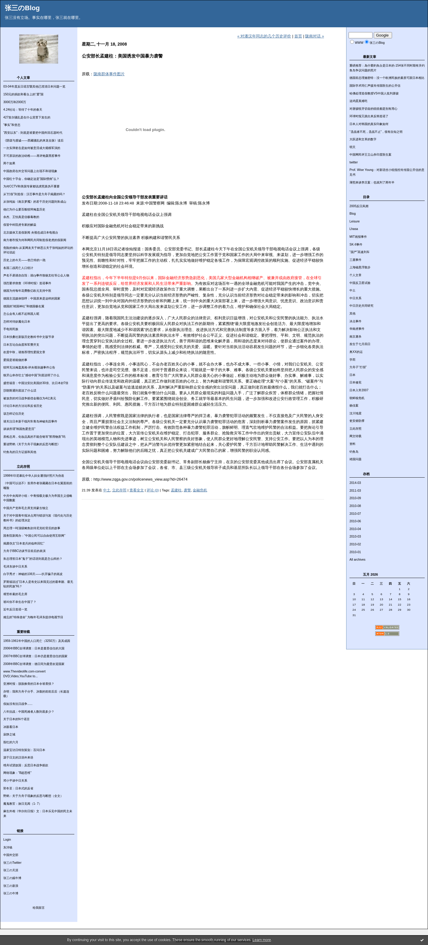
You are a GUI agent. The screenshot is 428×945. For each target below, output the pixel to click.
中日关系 (355, 298)
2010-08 (355, 506)
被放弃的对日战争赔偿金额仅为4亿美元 (29, 398)
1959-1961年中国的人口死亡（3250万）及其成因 (36, 640)
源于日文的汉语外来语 (18, 757)
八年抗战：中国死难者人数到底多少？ (28, 711)
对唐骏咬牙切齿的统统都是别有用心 (373, 108)
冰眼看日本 (10, 727)
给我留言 (39, 907)
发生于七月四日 (359, 344)
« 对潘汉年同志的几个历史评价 (264, 36)
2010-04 (355, 529)
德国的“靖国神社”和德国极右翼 (23, 306)
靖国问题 (355, 459)
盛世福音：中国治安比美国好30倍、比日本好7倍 (35, 383)
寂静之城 (9, 734)
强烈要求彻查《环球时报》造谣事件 (27, 283)
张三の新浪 (10, 885)
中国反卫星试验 (359, 283)
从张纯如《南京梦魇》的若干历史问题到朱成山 (34, 201)
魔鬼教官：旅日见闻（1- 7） (22, 803)
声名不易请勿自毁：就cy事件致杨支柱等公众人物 (36, 275)
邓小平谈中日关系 (15, 780)
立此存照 (355, 428)
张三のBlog (22, 8)
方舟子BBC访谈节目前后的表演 (24, 551)
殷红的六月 (10, 742)
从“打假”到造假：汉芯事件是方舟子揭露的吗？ (34, 194)
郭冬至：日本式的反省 (18, 788)
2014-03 (355, 482)
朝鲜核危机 (356, 398)
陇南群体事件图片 (109, 74)
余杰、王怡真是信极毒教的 (21, 217)
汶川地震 (355, 413)
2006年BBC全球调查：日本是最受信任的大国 (33, 648)
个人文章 (355, 275)
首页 (298, 36)
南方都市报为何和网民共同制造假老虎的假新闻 (34, 240)
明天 (352, 147)
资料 (352, 444)
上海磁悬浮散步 (359, 267)
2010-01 (355, 552)
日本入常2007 (358, 390)
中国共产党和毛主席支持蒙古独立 (25, 508)
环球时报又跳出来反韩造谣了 (368, 116)
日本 (352, 375)
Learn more (262, 940)
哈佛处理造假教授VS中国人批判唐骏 (374, 93)
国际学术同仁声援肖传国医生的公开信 (374, 85)
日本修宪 (355, 382)
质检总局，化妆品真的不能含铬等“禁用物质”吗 (34, 436)
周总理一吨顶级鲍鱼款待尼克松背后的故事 (31, 528)
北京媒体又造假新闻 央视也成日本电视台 (30, 232)
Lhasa (353, 229)
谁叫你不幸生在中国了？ (19, 602)
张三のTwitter (12, 862)
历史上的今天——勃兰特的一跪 (24, 260)
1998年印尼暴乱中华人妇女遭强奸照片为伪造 (33, 475)
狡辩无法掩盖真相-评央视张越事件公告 (29, 367)
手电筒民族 (10, 329)
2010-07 (355, 513)
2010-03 (355, 536)
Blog (352, 213)
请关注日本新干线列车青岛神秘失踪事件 (30, 421)
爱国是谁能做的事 (15, 360)
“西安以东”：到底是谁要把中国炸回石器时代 (32, 132)
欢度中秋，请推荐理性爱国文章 (24, 352)
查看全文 (136, 490)
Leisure (354, 221)
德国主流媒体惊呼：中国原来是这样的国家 (31, 298)
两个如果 (9, 163)
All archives (357, 559)
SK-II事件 (355, 244)
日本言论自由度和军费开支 (21, 344)
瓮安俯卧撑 (356, 420)
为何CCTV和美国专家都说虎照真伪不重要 (31, 186)
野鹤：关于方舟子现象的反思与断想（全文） (33, 795)
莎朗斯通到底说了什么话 (19, 390)
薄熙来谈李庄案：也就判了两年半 (371, 182)
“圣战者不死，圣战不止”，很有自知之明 (376, 131)
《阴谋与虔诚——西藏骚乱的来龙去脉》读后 (33, 140)
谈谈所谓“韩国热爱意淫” (19, 429)
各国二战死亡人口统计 (18, 268)
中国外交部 (10, 855)
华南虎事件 (356, 328)
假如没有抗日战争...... (17, 703)
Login (7, 839)
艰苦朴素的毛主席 (15, 594)
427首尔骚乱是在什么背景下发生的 (26, 117)
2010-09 (355, 498)
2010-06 (355, 521)
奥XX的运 (356, 351)
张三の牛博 (10, 893)
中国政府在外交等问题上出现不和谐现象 (30, 171)
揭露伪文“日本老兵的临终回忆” (23, 543)
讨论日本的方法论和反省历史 (22, 405)
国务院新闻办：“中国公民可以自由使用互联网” (34, 535)
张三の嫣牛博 (12, 878)
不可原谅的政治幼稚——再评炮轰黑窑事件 (32, 155)
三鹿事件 (355, 259)
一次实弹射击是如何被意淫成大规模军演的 (31, 148)
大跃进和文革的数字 (362, 139)
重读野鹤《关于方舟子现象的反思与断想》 (31, 444)
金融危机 (200, 490)
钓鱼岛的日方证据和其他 (19, 452)
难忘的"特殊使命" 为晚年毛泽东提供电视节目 (33, 617)
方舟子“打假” (358, 367)
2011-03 (355, 490)
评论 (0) (153, 490)
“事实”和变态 (11, 125)
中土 (352, 290)
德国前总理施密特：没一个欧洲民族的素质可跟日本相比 (386, 77)
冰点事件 (355, 321)
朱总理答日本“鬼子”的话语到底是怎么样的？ (32, 558)
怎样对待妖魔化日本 (16, 321)
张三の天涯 (10, 870)
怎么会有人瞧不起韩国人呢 (21, 313)
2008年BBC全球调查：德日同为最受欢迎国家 (33, 664)
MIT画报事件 (358, 236)
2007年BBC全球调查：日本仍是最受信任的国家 (35, 656)
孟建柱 (176, 490)
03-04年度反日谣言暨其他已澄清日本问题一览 (34, 86)
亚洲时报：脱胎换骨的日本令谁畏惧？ (28, 683)
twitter (353, 162)
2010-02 (355, 544)
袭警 (187, 490)
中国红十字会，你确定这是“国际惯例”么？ (31, 178)
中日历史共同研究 (361, 305)
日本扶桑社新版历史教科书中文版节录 (28, 336)
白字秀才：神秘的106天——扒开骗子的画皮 (33, 574)
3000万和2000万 (14, 102)
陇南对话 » (314, 36)
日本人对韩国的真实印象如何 (368, 124)
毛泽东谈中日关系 (15, 566)
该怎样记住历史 (13, 413)
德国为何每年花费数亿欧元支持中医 (27, 290)
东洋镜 (7, 847)
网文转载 (355, 436)
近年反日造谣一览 (15, 609)
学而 (352, 359)
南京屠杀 (355, 336)
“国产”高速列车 (359, 252)
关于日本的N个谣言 (16, 719)
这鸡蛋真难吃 (358, 101)
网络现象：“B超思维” (17, 772)
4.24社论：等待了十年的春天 (22, 109)
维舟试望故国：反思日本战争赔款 (25, 765)
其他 (352, 313)
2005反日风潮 (358, 206)
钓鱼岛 (353, 451)
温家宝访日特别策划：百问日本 (24, 750)
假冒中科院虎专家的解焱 (19, 224)
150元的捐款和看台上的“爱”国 (23, 94)
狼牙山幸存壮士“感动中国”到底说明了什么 (31, 375)
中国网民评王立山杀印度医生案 (370, 154)
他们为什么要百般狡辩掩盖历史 (24, 209)
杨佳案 (353, 405)
